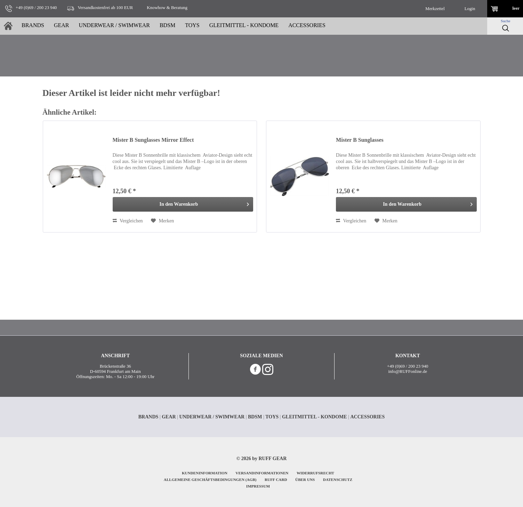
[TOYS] (192, 26)
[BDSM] (167, 26)
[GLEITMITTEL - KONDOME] (243, 26)
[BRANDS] (33, 26)
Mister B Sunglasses (360, 140)
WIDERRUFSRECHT (315, 473)
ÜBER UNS (305, 479)
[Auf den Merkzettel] (162, 221)
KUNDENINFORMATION (204, 473)
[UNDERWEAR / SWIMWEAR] (114, 26)
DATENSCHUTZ (337, 479)
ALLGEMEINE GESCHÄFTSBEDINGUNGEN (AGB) (210, 479)
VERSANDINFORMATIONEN (261, 473)
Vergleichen (128, 220)
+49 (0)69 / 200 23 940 (407, 366)
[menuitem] (435, 8)
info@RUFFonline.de (407, 371)
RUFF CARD (276, 479)
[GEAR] (61, 26)
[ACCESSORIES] (306, 26)
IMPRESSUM (258, 486)
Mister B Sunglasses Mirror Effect (153, 140)
